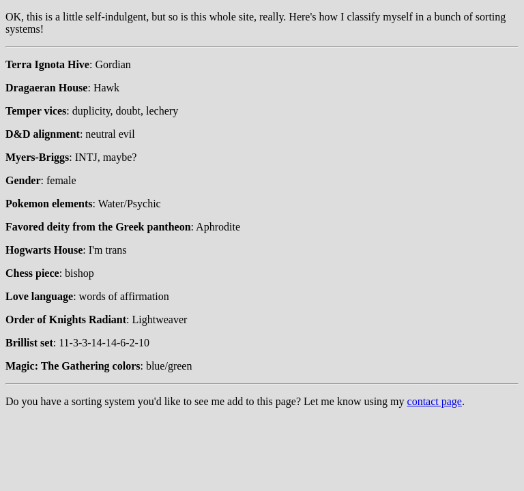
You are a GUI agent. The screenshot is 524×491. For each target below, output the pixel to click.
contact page (434, 401)
